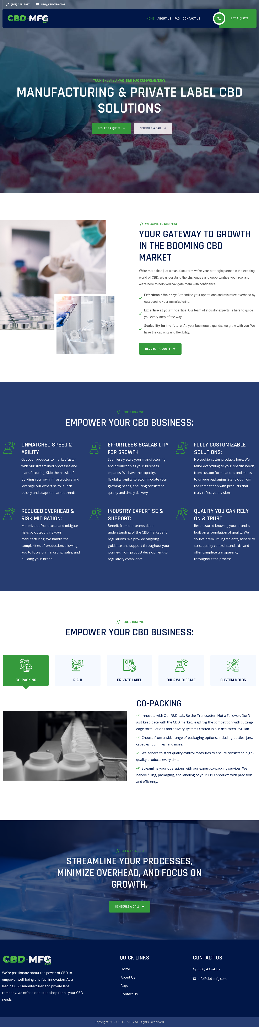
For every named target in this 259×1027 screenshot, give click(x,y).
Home (150, 18)
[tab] (26, 670)
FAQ (177, 18)
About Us (164, 18)
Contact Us (191, 18)
